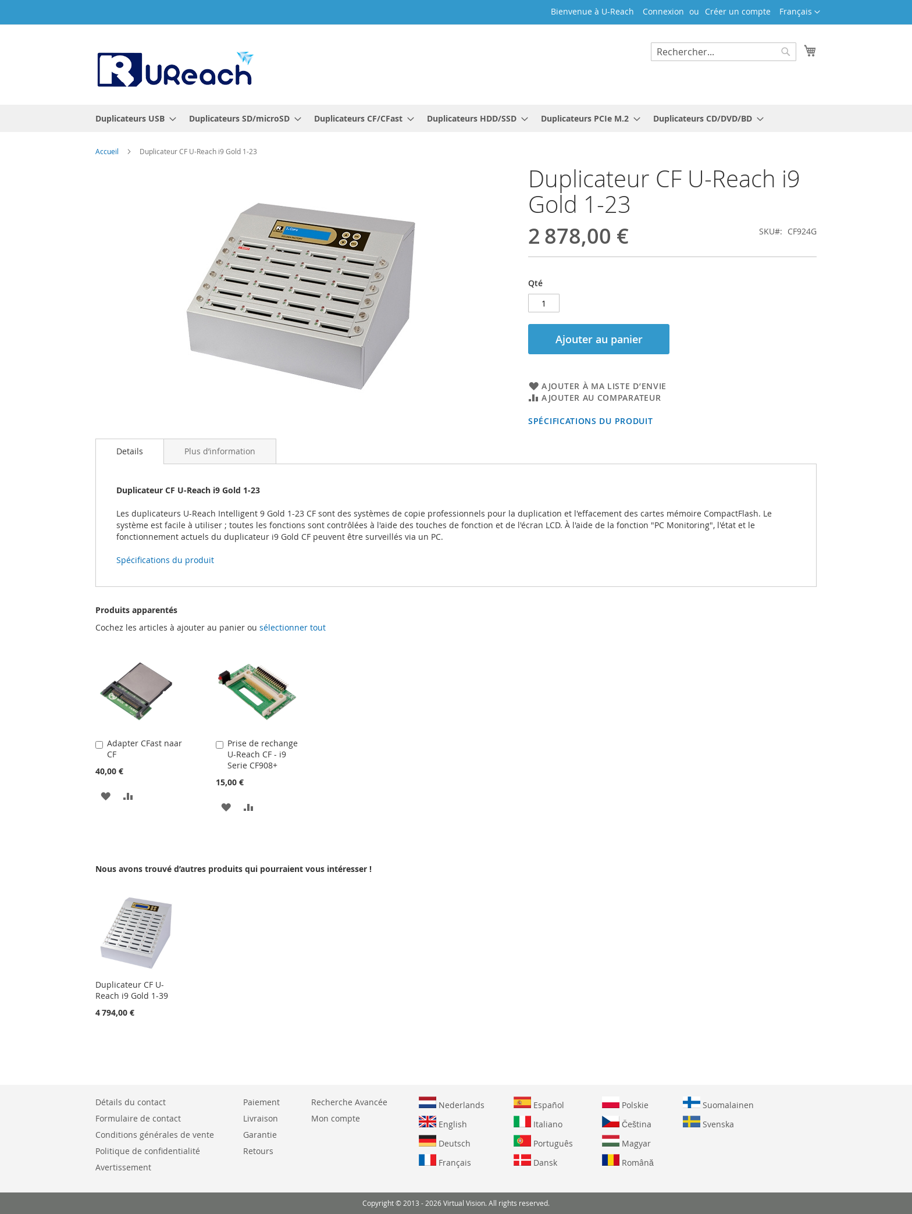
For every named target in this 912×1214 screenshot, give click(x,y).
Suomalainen (718, 1103)
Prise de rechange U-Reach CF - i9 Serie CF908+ (262, 754)
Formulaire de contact (138, 1118)
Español (539, 1103)
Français (445, 1161)
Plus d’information (219, 451)
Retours (258, 1150)
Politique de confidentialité (147, 1150)
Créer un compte (738, 11)
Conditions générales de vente (154, 1134)
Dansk (535, 1161)
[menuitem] (132, 118)
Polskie (625, 1103)
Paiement (261, 1102)
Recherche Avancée (349, 1102)
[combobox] (723, 51)
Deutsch (445, 1142)
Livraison (260, 1118)
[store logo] (174, 64)
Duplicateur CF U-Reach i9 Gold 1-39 (131, 990)
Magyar (626, 1142)
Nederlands (451, 1103)
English (443, 1123)
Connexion (663, 11)
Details (129, 451)
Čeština (626, 1123)
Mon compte (335, 1118)
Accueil (107, 151)
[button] (799, 12)
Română (628, 1161)
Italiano (538, 1123)
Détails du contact (130, 1102)
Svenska (708, 1123)
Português (543, 1142)
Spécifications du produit (590, 420)
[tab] (129, 451)
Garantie (260, 1134)
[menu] (456, 118)
